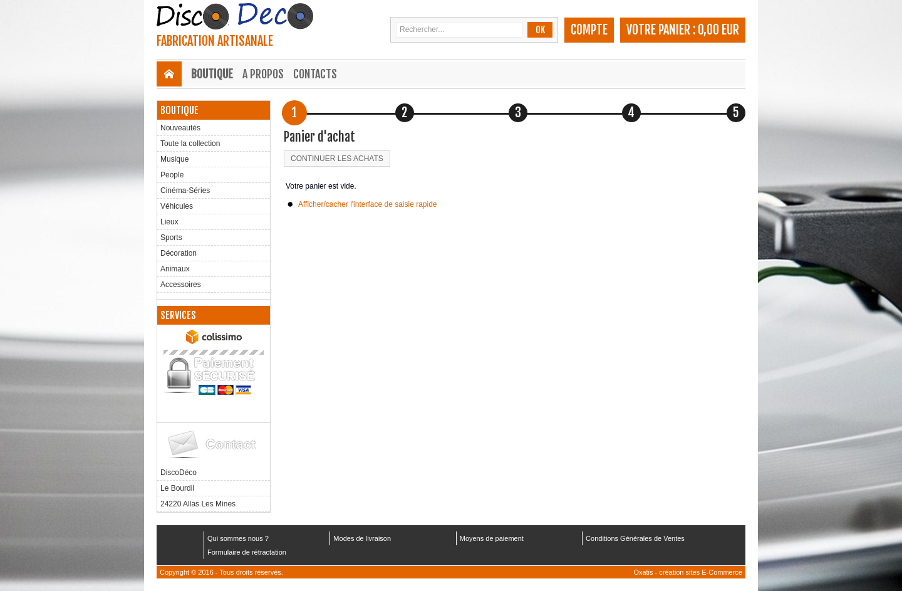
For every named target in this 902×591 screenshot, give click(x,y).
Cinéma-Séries (185, 190)
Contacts (315, 74)
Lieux (169, 221)
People (172, 174)
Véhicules (176, 206)
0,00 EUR (718, 30)
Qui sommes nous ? (238, 538)
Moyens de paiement (492, 538)
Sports (171, 237)
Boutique (212, 74)
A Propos (263, 74)
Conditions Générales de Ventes (635, 538)
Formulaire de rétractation (246, 552)
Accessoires (180, 284)
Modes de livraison (362, 538)
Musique (174, 159)
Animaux (175, 268)
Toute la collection (190, 143)
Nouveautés (180, 127)
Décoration (178, 253)
